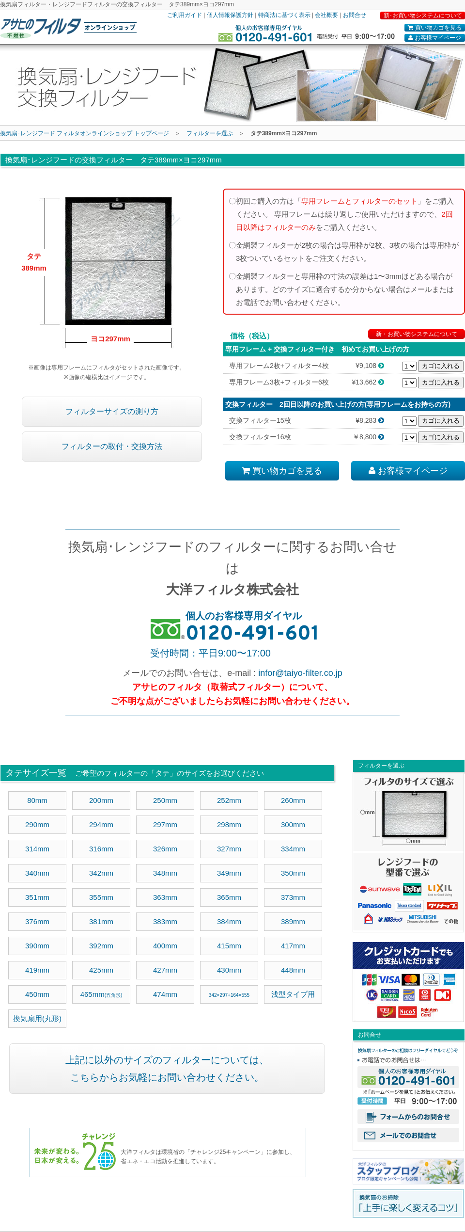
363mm (165, 897)
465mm (101, 994)
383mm (165, 921)
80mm (37, 800)
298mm (229, 824)
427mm (165, 970)
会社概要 (326, 15)
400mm (165, 946)
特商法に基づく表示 (284, 15)
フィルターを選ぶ (209, 133)
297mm (165, 824)
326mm (165, 849)
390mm (37, 946)
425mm (101, 970)
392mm (101, 946)
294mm (101, 824)
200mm (101, 800)
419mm (37, 970)
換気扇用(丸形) (37, 1018)
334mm (293, 849)
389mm (293, 921)
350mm (293, 873)
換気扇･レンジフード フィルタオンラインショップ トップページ (84, 133)
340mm (37, 873)
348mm (165, 873)
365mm (229, 897)
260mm (293, 800)
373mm (293, 897)
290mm (37, 824)
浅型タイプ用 (293, 994)
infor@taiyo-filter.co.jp (300, 673)
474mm (165, 994)
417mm (293, 946)
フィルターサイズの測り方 (111, 411)
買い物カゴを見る (434, 27)
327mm (229, 849)
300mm (293, 824)
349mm (229, 873)
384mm (229, 921)
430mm (229, 970)
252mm (229, 800)
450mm (37, 994)
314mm (37, 849)
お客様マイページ (434, 37)
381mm (101, 921)
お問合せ (354, 15)
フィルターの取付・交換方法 (112, 446)
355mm (101, 897)
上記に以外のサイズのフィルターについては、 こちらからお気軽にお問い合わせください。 (167, 1069)
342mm (101, 873)
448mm (293, 970)
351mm (37, 897)
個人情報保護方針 (230, 15)
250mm (165, 800)
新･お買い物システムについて (423, 15)
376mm (37, 921)
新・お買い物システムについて (416, 334)
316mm (101, 849)
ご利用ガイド (184, 15)
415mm (229, 946)
